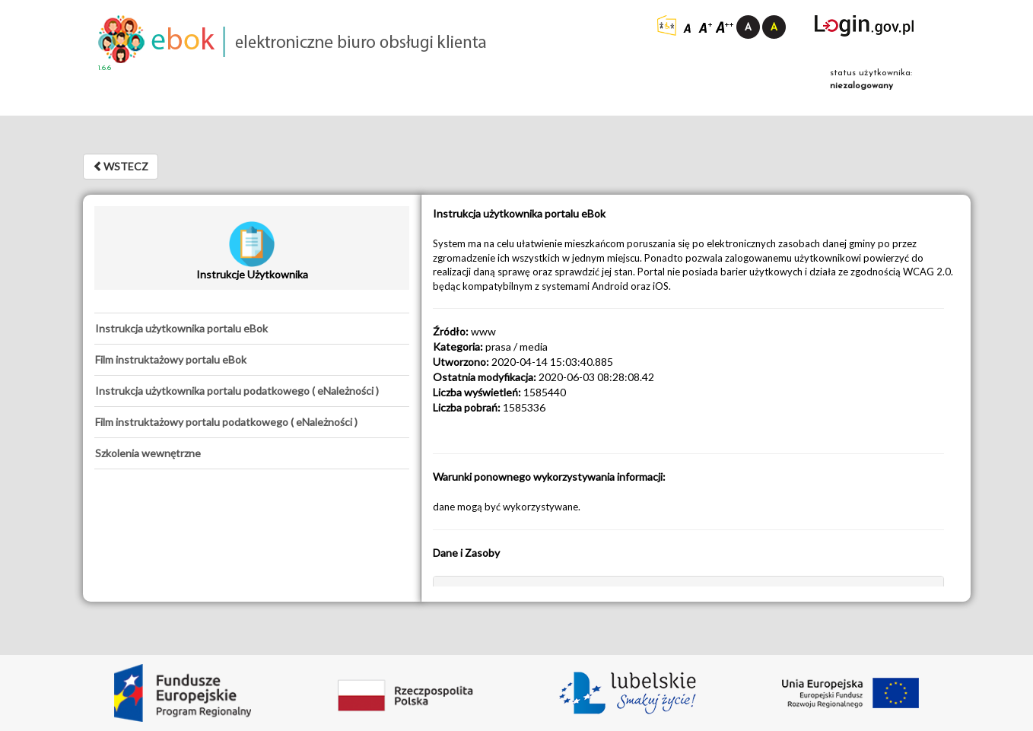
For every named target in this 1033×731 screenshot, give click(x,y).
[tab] (252, 329)
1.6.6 (104, 68)
